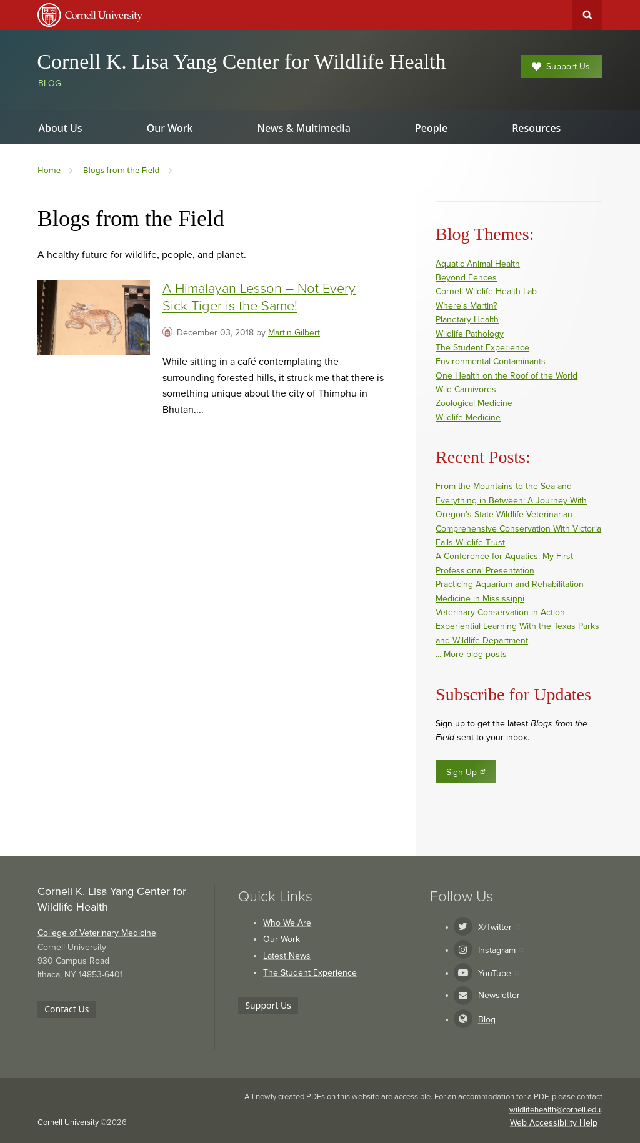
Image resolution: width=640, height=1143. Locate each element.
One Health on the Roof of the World (507, 375)
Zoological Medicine (474, 403)
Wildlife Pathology (470, 334)
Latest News (287, 956)
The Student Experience (482, 347)
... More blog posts (471, 654)
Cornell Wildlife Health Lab (486, 291)
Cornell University (68, 1122)
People (431, 128)
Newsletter (499, 995)
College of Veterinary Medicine (97, 933)
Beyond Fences (466, 277)
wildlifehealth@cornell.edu (555, 1110)
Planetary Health (467, 319)
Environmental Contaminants (491, 361)
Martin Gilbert (294, 332)
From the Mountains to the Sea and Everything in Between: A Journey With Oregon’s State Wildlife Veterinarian (511, 500)
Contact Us (66, 1009)
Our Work (281, 939)
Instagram (501, 950)
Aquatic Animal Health (478, 264)
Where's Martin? (466, 305)
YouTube (498, 973)
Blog (49, 83)
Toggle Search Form (587, 15)
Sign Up (466, 772)
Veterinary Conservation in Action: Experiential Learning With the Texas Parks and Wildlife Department (517, 626)
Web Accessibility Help (554, 1122)
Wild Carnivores (466, 389)
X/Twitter (499, 927)
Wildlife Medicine (468, 417)
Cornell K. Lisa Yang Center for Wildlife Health (241, 61)
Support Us (561, 66)
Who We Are (287, 923)
